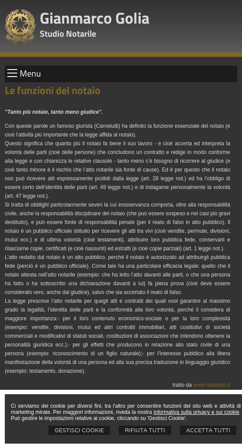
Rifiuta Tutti (145, 430)
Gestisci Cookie (79, 430)
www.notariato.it (211, 385)
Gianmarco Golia (94, 18)
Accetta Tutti (208, 430)
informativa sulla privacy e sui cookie (196, 412)
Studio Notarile (68, 33)
